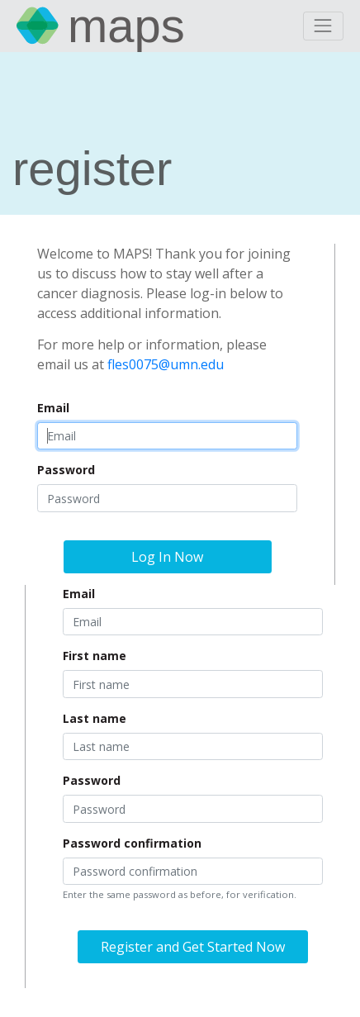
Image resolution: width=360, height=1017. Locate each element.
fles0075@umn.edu (165, 364)
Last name (94, 718)
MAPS (126, 26)
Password (66, 470)
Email (53, 408)
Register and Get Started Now (193, 947)
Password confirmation (132, 843)
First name (94, 655)
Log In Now (167, 557)
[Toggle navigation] (323, 26)
